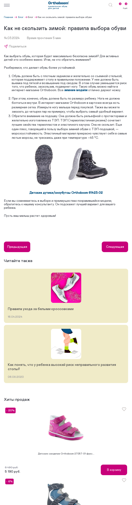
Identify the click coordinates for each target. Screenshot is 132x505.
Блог (21, 17)
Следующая (115, 246)
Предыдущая (17, 246)
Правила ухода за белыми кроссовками (41, 309)
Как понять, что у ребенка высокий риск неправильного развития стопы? (62, 367)
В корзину (114, 469)
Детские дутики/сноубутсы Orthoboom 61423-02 (66, 192)
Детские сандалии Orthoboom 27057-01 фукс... (66, 454)
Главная (9, 17)
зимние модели (75, 90)
